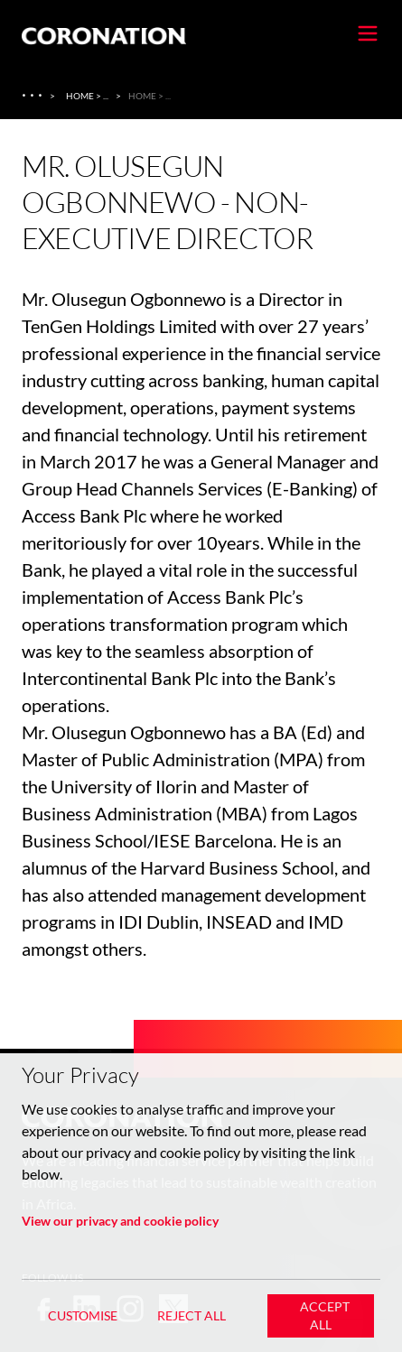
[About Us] (34, 95)
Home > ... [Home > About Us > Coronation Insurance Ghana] (87, 95)
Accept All (325, 1315)
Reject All (191, 1315)
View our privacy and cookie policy (120, 1220)
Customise (82, 1315)
